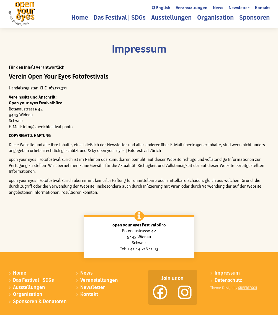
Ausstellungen (171, 18)
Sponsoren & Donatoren (40, 301)
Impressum (227, 273)
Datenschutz (228, 280)
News (218, 8)
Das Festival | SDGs (120, 18)
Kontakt (262, 8)
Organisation (215, 18)
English (161, 8)
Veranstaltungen (191, 8)
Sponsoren (254, 18)
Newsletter (239, 8)
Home (79, 18)
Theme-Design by (233, 287)
